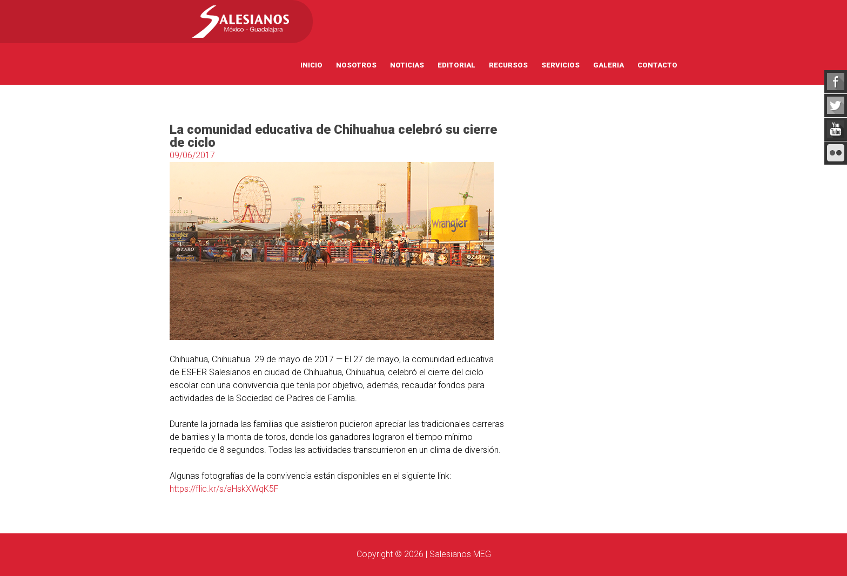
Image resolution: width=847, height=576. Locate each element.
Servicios (560, 65)
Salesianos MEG (460, 554)
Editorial (456, 65)
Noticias (407, 65)
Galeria (608, 65)
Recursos (508, 65)
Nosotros (356, 65)
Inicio (311, 65)
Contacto (657, 65)
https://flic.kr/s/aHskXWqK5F (224, 489)
